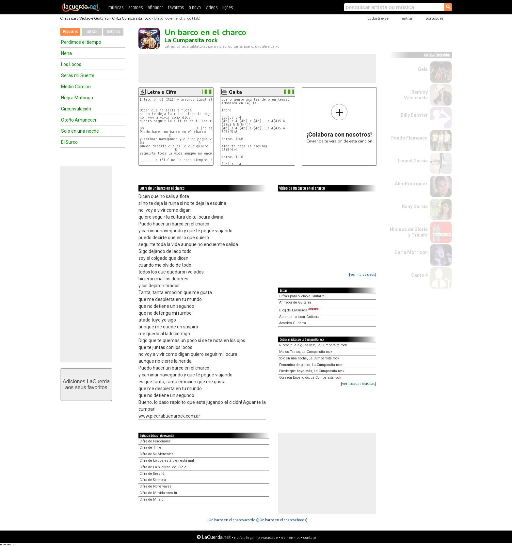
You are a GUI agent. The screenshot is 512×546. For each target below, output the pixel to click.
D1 (161, 99)
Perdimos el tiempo (81, 42)
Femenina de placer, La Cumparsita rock (311, 365)
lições (227, 8)
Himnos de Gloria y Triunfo (409, 232)
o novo (195, 8)
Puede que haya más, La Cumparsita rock (311, 371)
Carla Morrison (411, 252)
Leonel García (413, 160)
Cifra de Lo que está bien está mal (166, 460)
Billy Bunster (414, 115)
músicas (115, 8)
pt (298, 537)
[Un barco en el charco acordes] (232, 520)
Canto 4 (419, 275)
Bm (142, 128)
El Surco (69, 142)
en (291, 537)
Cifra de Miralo (151, 499)
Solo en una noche (80, 131)
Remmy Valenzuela (416, 95)
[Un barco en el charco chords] (282, 520)
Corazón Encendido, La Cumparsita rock (310, 377)
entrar (407, 18)
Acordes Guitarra (292, 323)
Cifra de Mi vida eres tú (158, 493)
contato (309, 537)
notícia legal (244, 537)
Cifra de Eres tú (151, 474)
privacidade (268, 537)
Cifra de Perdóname (155, 441)
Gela (423, 69)
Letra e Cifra (162, 92)
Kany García (415, 206)
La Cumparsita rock (134, 18)
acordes (135, 8)
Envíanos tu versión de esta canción (339, 123)
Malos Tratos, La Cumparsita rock (305, 352)
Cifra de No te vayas (155, 486)
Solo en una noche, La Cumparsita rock (309, 358)
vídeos (211, 8)
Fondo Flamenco (409, 138)
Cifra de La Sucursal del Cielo (162, 467)
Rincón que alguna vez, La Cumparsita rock (313, 345)
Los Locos (71, 64)
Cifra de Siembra (152, 480)
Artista (92, 32)
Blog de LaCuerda (299, 310)
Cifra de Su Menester (156, 454)
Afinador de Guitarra (295, 302)
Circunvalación (76, 108)
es (283, 537)
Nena (66, 53)
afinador (155, 8)
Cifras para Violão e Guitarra (84, 18)
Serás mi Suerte (77, 75)
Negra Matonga (77, 97)
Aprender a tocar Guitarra (299, 317)
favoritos (176, 8)
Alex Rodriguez (411, 183)
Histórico (113, 32)
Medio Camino (76, 86)
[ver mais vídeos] (362, 274)
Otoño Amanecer (79, 120)
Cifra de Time (150, 447)
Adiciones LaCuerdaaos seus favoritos (86, 384)
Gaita (235, 92)
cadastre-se (378, 18)
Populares (70, 32)
